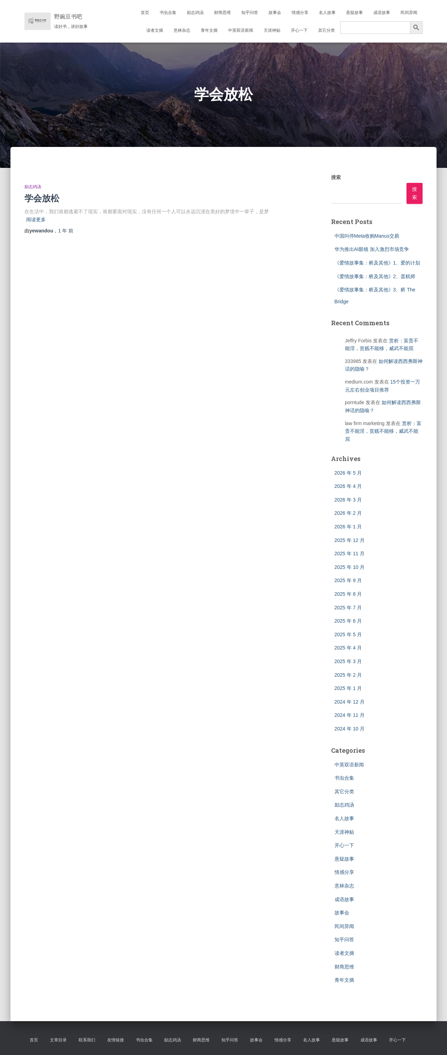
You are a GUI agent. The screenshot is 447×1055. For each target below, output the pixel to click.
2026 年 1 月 (348, 526)
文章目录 (58, 1040)
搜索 (336, 177)
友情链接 (115, 1040)
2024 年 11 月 (350, 715)
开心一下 (299, 30)
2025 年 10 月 (350, 567)
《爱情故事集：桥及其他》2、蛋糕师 (375, 276)
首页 (145, 12)
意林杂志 (182, 30)
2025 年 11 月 (350, 553)
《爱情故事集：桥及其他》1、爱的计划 (377, 263)
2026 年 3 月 (348, 500)
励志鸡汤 (195, 12)
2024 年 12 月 (350, 702)
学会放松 (41, 198)
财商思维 (222, 12)
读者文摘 (154, 30)
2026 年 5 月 (348, 473)
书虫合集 (168, 12)
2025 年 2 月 (348, 675)
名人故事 (327, 12)
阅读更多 (36, 219)
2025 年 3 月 (348, 661)
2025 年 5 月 (348, 634)
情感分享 (300, 12)
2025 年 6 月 (348, 621)
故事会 (275, 12)
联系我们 (87, 1040)
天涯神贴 (272, 30)
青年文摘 (209, 30)
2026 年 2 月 (348, 513)
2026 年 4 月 (348, 486)
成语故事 (381, 12)
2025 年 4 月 (348, 648)
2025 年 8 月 (348, 594)
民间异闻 (409, 12)
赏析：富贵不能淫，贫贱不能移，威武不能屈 (383, 431)
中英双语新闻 (240, 30)
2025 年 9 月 (348, 580)
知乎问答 (249, 12)
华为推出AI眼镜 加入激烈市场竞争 (372, 249)
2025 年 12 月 (350, 540)
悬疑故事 (354, 12)
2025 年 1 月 (348, 688)
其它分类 (326, 30)
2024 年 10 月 (350, 728)
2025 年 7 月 (348, 607)
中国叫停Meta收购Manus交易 (367, 236)
